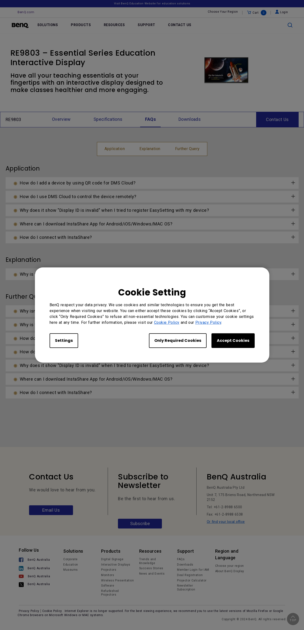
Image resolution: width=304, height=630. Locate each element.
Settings (64, 340)
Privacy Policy (208, 322)
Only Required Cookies (177, 340)
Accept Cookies (233, 340)
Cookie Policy (166, 322)
